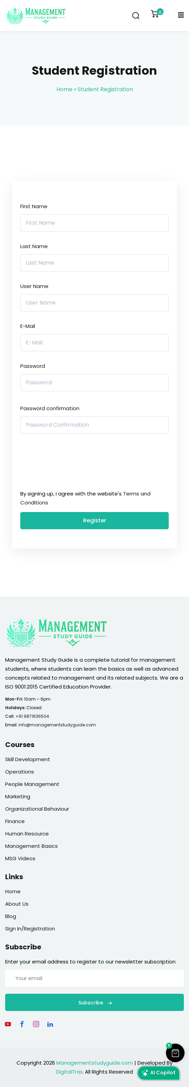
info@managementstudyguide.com (57, 725)
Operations (19, 771)
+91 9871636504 (32, 716)
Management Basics (31, 846)
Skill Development (27, 759)
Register (94, 520)
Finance (15, 821)
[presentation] (66, 463)
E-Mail (27, 326)
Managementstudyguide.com (94, 1062)
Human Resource (27, 833)
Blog (10, 916)
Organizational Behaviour (37, 808)
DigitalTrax (69, 1071)
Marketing (17, 796)
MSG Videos (20, 858)
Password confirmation (49, 408)
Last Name (34, 246)
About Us (17, 903)
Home (64, 89)
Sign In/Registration (30, 928)
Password (32, 366)
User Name (34, 286)
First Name (33, 206)
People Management (32, 784)
